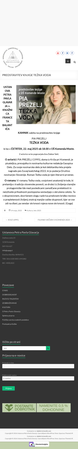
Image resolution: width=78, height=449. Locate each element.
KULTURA (6, 307)
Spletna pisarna (8, 316)
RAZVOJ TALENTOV (10, 299)
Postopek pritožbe (9, 324)
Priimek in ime (8, 363)
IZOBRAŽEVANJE (9, 303)
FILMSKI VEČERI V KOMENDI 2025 (55, 220)
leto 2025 (37, 210)
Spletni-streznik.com (44, 431)
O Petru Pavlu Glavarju (11, 311)
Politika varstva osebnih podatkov (15, 320)
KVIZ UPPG (12, 220)
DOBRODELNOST (9, 295)
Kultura (30, 210)
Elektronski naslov (9, 375)
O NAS (5, 290)
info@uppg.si (7, 250)
